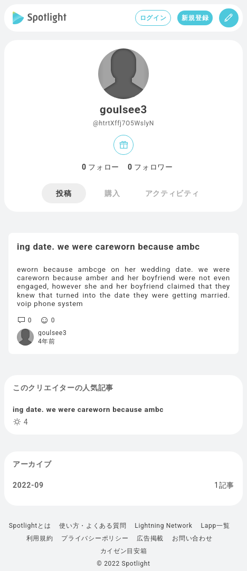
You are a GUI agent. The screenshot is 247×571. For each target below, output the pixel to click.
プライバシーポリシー (94, 538)
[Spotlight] (39, 18)
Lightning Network (163, 526)
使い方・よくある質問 (92, 526)
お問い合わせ (192, 538)
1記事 (224, 485)
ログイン (153, 18)
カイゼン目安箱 (123, 551)
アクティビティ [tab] (172, 193)
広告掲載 (150, 538)
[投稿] (229, 17)
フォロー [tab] (100, 167)
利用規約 (39, 538)
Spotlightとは (30, 526)
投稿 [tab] (63, 193)
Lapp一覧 (215, 526)
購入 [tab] (112, 193)
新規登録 (195, 18)
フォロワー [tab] (150, 167)
